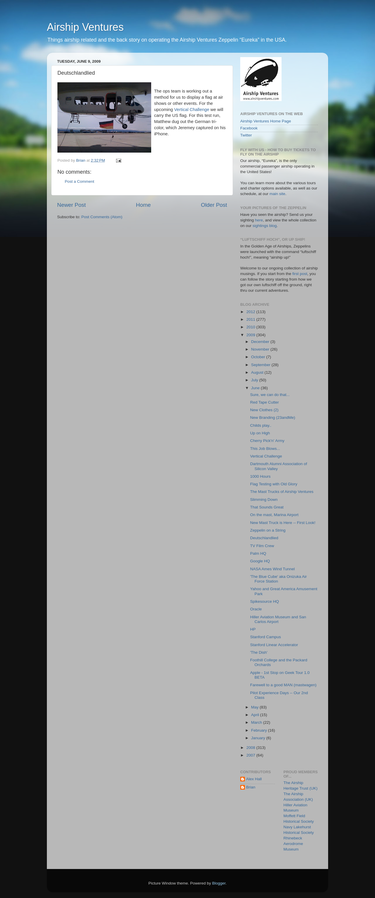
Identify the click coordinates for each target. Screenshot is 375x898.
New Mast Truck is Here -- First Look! (283, 522)
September (261, 365)
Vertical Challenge (191, 109)
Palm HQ (258, 553)
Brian (250, 787)
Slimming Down (264, 499)
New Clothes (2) (264, 410)
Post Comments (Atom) (101, 217)
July (255, 380)
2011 (251, 319)
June (256, 388)
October (258, 357)
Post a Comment (79, 181)
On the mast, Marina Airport (274, 515)
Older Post (214, 205)
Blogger (219, 883)
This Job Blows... (265, 448)
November (260, 349)
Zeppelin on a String (268, 530)
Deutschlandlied (264, 538)
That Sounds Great (267, 507)
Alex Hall (254, 779)
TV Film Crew (262, 546)
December (260, 341)
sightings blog (265, 225)
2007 (251, 755)
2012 (251, 312)
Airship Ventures (85, 27)
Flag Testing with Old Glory (273, 484)
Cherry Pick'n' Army (267, 440)
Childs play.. (261, 425)
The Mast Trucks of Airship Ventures (281, 491)
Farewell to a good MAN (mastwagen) (283, 685)
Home (143, 205)
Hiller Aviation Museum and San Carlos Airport (278, 619)
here (259, 220)
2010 (251, 327)
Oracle (256, 609)
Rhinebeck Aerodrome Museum (293, 843)
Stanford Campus (265, 637)
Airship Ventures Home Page (265, 121)
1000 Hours (260, 476)
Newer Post (71, 205)
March (257, 722)
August (258, 372)
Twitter (246, 135)
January (258, 738)
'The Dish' (258, 652)
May (255, 707)
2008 (251, 747)
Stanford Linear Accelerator (274, 645)
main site (277, 194)
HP (253, 629)
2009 (251, 335)
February (259, 730)
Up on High (260, 433)
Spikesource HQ (264, 601)
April (255, 715)
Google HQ (260, 561)
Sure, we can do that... (270, 394)
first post (299, 274)
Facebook (249, 128)
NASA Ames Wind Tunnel (272, 569)
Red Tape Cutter (264, 402)
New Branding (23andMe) (272, 417)
